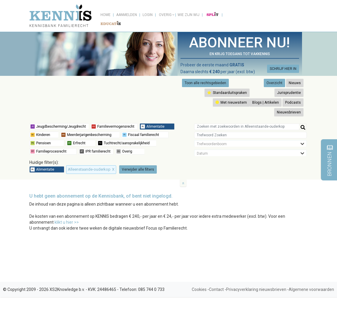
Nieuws (295, 83)
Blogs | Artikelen (265, 102)
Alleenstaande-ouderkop (91, 169)
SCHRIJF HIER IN (283, 69)
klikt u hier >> (67, 222)
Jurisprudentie (289, 93)
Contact (216, 289)
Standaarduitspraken (227, 93)
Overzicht (274, 83)
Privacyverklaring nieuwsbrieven (256, 289)
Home (105, 15)
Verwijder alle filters (138, 169)
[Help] (303, 127)
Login (148, 15)
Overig (165, 15)
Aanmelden (126, 15)
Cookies (199, 289)
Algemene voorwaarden (311, 289)
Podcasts (293, 102)
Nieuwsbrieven (289, 112)
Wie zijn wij (188, 15)
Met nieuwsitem (231, 102)
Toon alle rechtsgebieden (205, 83)
